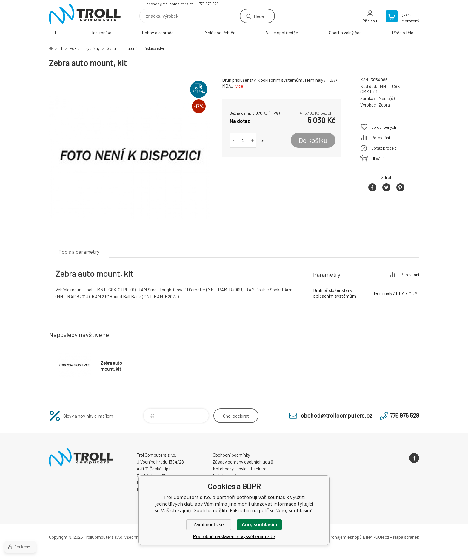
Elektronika (100, 32)
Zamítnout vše (208, 524)
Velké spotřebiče (282, 32)
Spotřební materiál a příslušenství (135, 48)
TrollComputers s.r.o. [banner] (85, 14)
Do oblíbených (383, 127)
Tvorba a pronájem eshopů (336, 537)
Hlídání (377, 158)
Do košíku (313, 140)
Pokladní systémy (85, 48)
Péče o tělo (402, 32)
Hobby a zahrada (158, 32)
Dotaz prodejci (384, 147)
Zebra (384, 104)
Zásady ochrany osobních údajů (243, 461)
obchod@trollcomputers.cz (169, 3)
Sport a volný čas (345, 32)
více (239, 86)
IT (57, 32)
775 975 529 (209, 3)
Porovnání (380, 137)
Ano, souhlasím (259, 524)
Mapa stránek (406, 537)
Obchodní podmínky (231, 455)
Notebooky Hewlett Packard (240, 468)
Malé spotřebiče (219, 32)
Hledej (259, 16)
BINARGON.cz (376, 537)
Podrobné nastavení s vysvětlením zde (234, 536)
